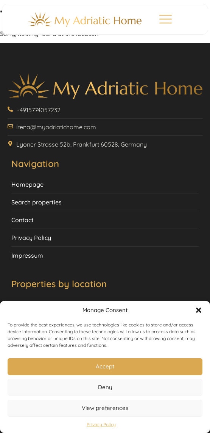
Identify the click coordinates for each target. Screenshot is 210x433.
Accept (105, 366)
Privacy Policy (101, 424)
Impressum (27, 255)
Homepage (27, 184)
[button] (198, 310)
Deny (105, 387)
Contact (22, 220)
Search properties (36, 202)
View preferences (105, 407)
